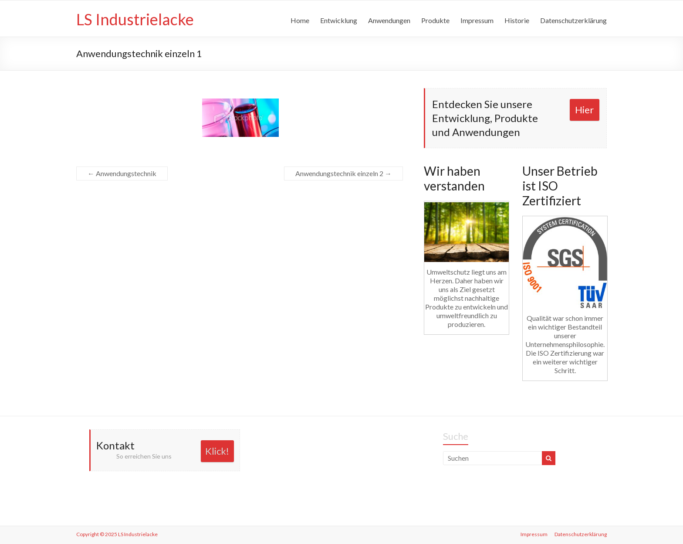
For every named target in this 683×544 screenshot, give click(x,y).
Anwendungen (389, 20)
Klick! (217, 451)
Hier (584, 110)
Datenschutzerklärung (573, 20)
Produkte (435, 20)
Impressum (477, 20)
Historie (516, 20)
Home (300, 20)
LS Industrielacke (135, 19)
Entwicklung (338, 20)
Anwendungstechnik (122, 173)
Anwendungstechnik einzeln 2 (343, 173)
